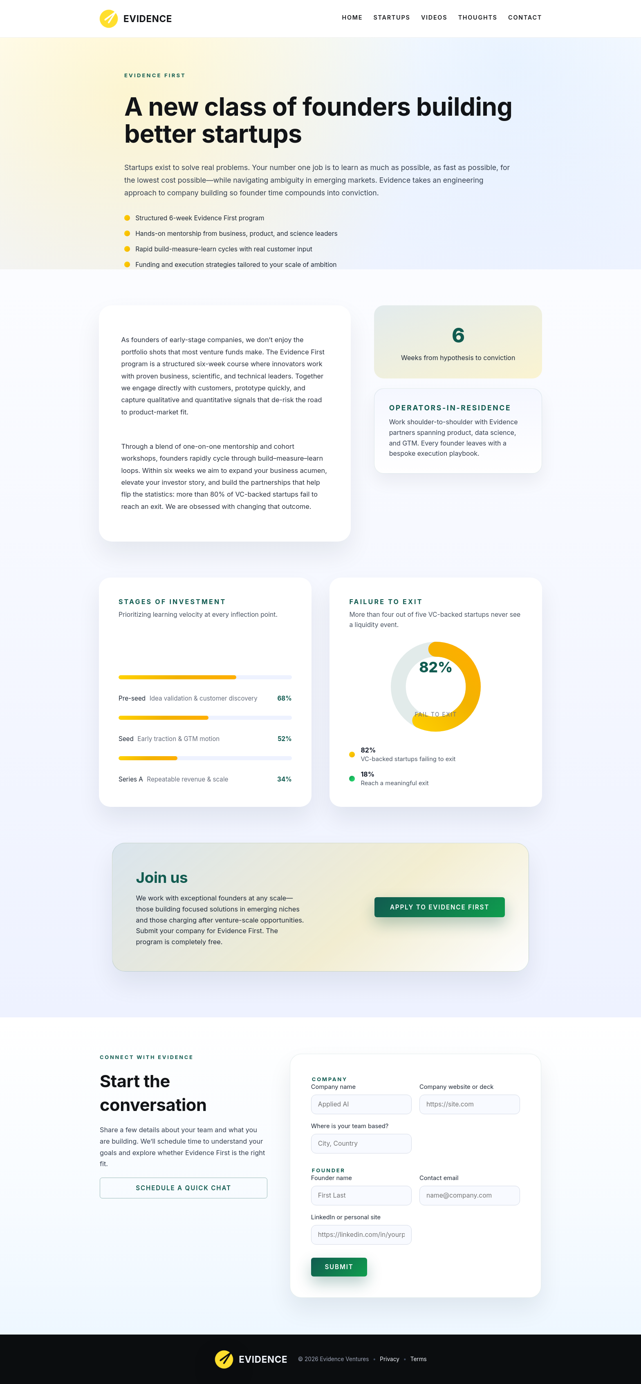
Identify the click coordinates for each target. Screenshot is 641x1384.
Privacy (389, 1359)
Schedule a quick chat (183, 1188)
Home (352, 17)
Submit (339, 1267)
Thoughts (478, 17)
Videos (434, 17)
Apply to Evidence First (439, 907)
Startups (392, 17)
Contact (525, 17)
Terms (418, 1359)
